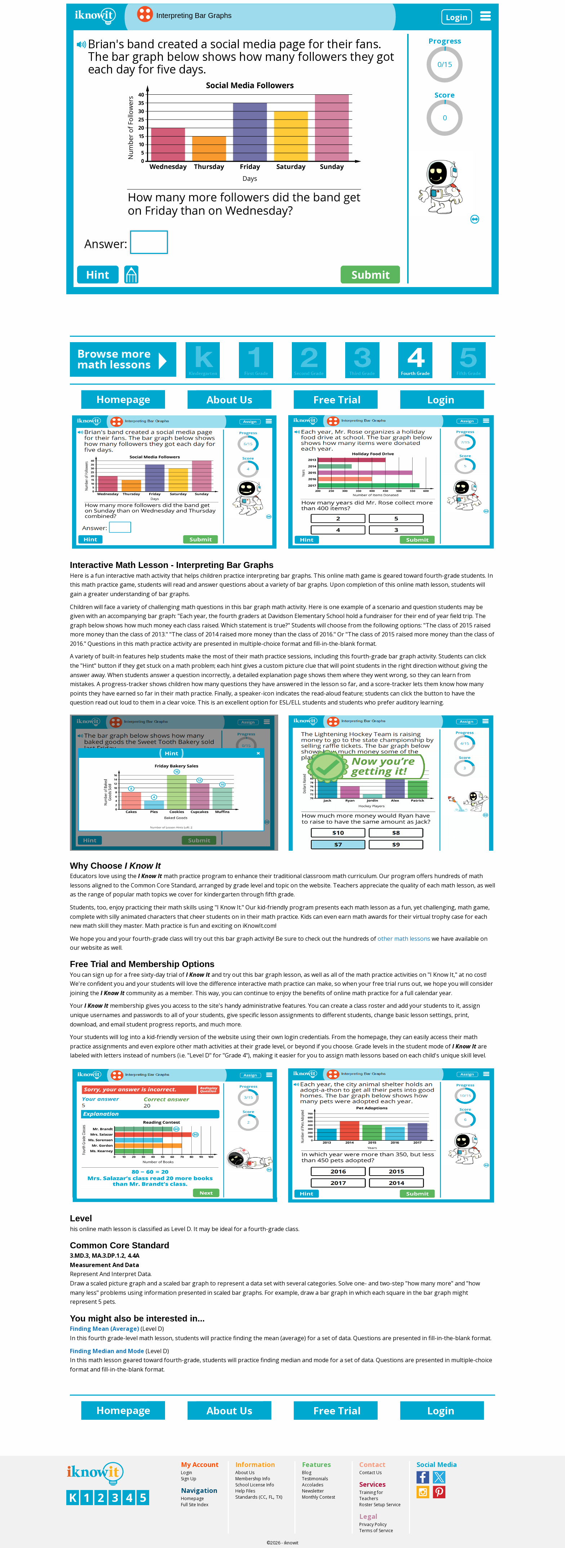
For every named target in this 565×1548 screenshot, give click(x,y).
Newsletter (313, 1491)
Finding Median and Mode (107, 1351)
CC (263, 1497)
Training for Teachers (371, 1495)
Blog (306, 1472)
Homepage (192, 1498)
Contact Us (370, 1472)
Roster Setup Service (380, 1505)
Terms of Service (376, 1530)
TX (278, 1497)
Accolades (312, 1485)
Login (457, 17)
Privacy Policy (373, 1524)
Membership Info (252, 1479)
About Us (244, 1472)
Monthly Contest (318, 1497)
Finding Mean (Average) (104, 1329)
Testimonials (315, 1479)
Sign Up (188, 1479)
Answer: (126, 242)
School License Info (254, 1485)
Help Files (245, 1491)
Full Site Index (194, 1505)
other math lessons (404, 939)
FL (271, 1497)
